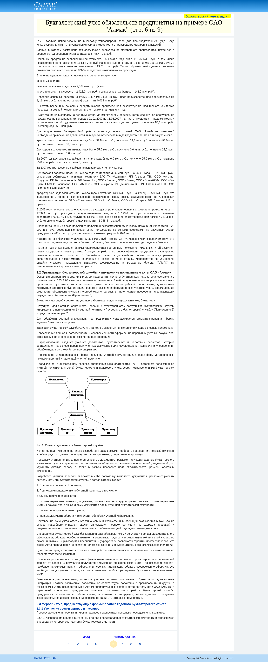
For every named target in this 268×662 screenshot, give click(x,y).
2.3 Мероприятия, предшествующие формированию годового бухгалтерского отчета (101, 604)
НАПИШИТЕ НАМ (45, 658)
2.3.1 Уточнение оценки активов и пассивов (68, 608)
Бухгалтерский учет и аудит (207, 16)
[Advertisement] (206, 90)
